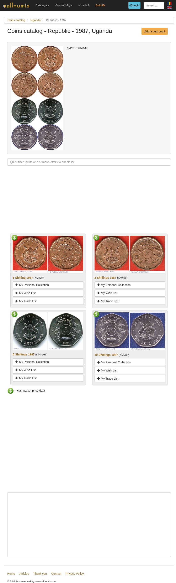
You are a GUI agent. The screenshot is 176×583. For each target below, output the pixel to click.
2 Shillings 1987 (105, 277)
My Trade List (26, 301)
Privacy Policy (75, 573)
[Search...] (154, 5)
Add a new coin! (154, 31)
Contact (56, 573)
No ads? (84, 5)
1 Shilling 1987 (23, 277)
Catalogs (42, 5)
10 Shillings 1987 (106, 354)
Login (134, 5)
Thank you (40, 573)
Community (64, 5)
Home (11, 573)
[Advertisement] (89, 204)
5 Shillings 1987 (23, 354)
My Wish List (25, 293)
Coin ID (100, 5)
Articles (24, 573)
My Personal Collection (32, 285)
